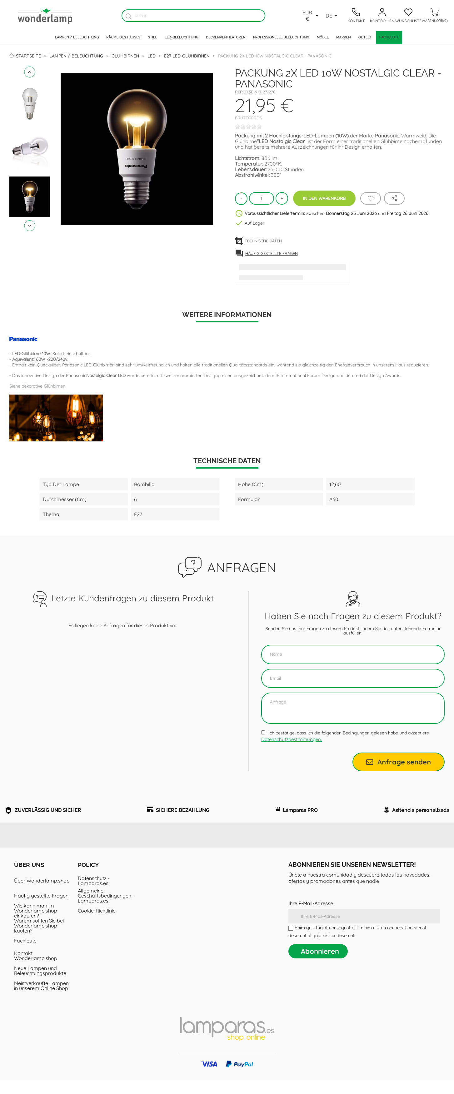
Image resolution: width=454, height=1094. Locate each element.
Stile (152, 37)
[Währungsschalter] (311, 15)
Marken (343, 37)
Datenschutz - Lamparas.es (94, 894)
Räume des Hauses (123, 37)
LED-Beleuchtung (181, 37)
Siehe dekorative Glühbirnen (37, 386)
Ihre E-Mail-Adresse (310, 917)
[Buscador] (129, 16)
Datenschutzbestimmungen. (291, 739)
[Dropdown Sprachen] (333, 15)
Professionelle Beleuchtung (281, 37)
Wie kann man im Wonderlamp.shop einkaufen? (35, 924)
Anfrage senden (398, 762)
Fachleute (389, 37)
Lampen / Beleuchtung (77, 37)
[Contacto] (356, 16)
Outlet (365, 37)
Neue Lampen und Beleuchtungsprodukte (40, 984)
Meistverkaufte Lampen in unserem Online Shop (41, 999)
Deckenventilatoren (226, 37)
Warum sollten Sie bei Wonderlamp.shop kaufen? (39, 939)
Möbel (323, 37)
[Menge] (261, 198)
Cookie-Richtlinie (97, 925)
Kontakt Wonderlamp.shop (35, 969)
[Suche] (193, 15)
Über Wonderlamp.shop (42, 895)
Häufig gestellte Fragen (41, 910)
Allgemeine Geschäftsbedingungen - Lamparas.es (106, 909)
